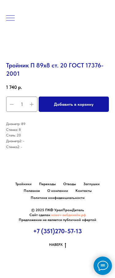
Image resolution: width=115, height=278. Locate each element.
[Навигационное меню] (10, 18)
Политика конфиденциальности (58, 198)
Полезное (32, 191)
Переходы (47, 184)
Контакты (83, 191)
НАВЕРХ (57, 244)
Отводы (69, 184)
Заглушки (91, 184)
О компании (57, 191)
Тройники (23, 184)
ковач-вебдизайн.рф (68, 215)
